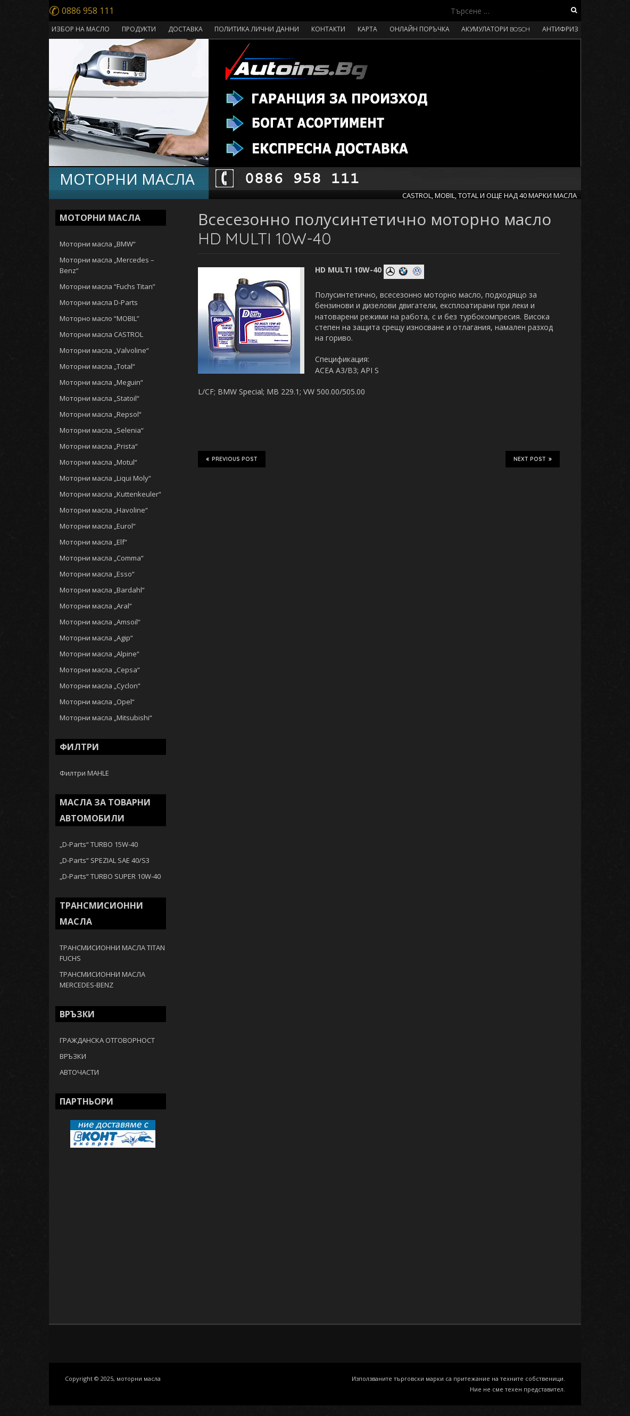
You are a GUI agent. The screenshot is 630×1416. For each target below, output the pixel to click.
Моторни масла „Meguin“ (101, 382)
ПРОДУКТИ (139, 29)
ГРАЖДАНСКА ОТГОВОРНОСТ (107, 1040)
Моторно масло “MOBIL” (99, 318)
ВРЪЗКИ (73, 1056)
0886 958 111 (81, 10)
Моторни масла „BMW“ (98, 244)
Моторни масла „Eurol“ (98, 526)
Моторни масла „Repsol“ (101, 414)
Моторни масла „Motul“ (98, 462)
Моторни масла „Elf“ (93, 542)
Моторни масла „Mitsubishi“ (106, 717)
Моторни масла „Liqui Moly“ (105, 478)
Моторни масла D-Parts (99, 302)
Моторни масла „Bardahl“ (102, 590)
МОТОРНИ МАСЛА (127, 178)
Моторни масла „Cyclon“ (100, 685)
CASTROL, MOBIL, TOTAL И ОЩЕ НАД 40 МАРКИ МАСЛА (489, 195)
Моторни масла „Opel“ (97, 701)
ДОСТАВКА (185, 29)
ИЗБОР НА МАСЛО (81, 29)
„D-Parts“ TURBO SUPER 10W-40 (110, 876)
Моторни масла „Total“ (97, 366)
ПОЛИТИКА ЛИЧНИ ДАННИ (256, 29)
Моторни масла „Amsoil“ (100, 622)
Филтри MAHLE (84, 773)
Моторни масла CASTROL (101, 334)
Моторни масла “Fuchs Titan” (107, 286)
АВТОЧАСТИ (79, 1072)
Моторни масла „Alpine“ (99, 653)
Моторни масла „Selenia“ (102, 430)
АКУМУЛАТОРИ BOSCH (495, 29)
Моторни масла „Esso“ (97, 574)
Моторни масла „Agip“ (96, 638)
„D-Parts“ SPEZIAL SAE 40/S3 (105, 860)
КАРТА (367, 29)
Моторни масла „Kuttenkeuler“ (110, 494)
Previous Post (232, 459)
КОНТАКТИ (328, 29)
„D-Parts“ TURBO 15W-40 (99, 844)
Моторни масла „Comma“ (102, 558)
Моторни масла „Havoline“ (104, 510)
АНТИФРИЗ (560, 29)
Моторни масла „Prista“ (99, 446)
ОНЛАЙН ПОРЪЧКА (419, 29)
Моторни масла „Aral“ (96, 606)
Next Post (532, 459)
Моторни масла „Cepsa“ (100, 669)
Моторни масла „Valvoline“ (104, 350)
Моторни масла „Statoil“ (99, 398)
